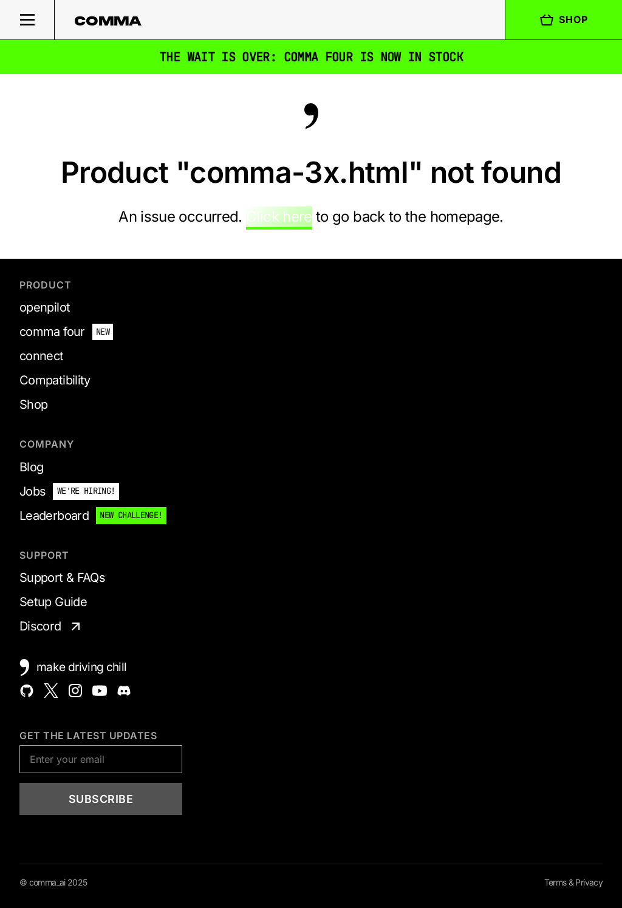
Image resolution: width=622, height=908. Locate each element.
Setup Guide (53, 602)
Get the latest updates (88, 735)
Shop (563, 20)
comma (108, 20)
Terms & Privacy (573, 882)
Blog (31, 467)
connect (41, 356)
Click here (279, 216)
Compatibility (55, 380)
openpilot (44, 307)
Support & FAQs (62, 577)
